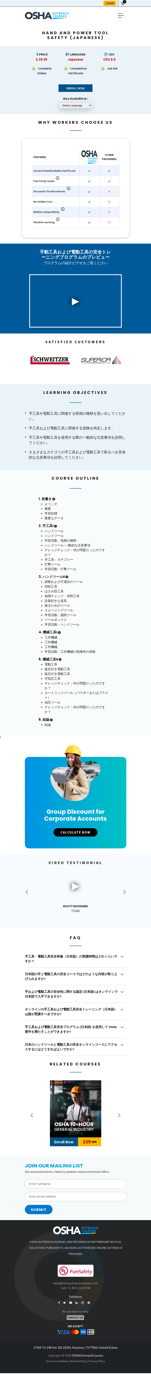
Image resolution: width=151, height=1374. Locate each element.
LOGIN (110, 3)
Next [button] (124, 892)
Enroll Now (75, 88)
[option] (50, 360)
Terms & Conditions (57, 1362)
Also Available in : (75, 98)
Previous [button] (32, 1116)
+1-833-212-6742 (78, 1288)
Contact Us (75, 1318)
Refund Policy (79, 1362)
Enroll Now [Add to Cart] (64, 1142)
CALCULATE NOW (75, 832)
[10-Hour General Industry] (75, 1109)
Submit (39, 1209)
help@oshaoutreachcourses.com (75, 1283)
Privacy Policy (97, 1362)
